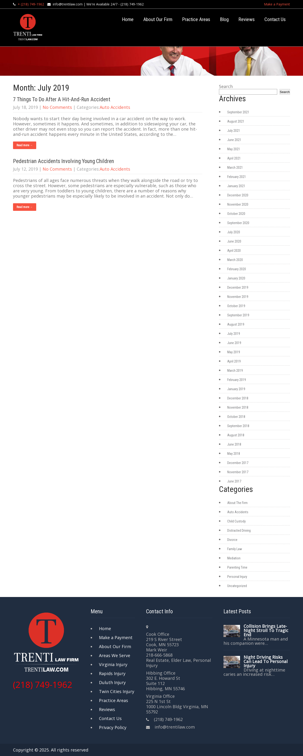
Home (128, 19)
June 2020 (234, 241)
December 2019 (237, 287)
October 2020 (236, 214)
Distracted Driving (239, 530)
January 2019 (236, 389)
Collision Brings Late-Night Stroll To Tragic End (266, 630)
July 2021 (233, 131)
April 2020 (234, 250)
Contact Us (275, 19)
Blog (224, 19)
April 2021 (234, 158)
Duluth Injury (112, 682)
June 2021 (234, 140)
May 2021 (233, 149)
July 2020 (233, 232)
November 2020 (237, 204)
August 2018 (235, 435)
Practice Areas (196, 19)
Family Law (234, 549)
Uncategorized (237, 586)
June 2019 (234, 343)
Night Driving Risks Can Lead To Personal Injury (266, 661)
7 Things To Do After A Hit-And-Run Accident (61, 99)
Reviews (246, 19)
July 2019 (233, 334)
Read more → (25, 145)
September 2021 (238, 112)
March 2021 (235, 167)
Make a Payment (277, 4)
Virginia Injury (113, 664)
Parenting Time (237, 567)
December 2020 (237, 195)
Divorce (232, 540)
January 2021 (236, 186)
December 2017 (237, 463)
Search (226, 86)
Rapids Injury (112, 673)
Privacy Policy (112, 727)
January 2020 (236, 278)
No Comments (57, 107)
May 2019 (233, 352)
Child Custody (236, 521)
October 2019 (236, 306)
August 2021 (235, 121)
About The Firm (237, 503)
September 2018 (238, 426)
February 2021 (236, 177)
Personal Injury (237, 577)
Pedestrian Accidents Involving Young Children (63, 161)
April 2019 (234, 361)
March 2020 (235, 260)
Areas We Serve (114, 655)
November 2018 (237, 407)
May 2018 (233, 453)
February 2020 (236, 269)
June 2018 (234, 444)
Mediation (234, 558)
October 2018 (236, 417)
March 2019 (235, 370)
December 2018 (237, 398)
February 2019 (236, 380)
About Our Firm (157, 19)
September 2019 (238, 315)
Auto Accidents (115, 107)
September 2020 (238, 223)
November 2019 (237, 297)
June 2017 (234, 481)
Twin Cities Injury (116, 691)
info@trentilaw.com (68, 4)
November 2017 (237, 472)
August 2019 (235, 324)
